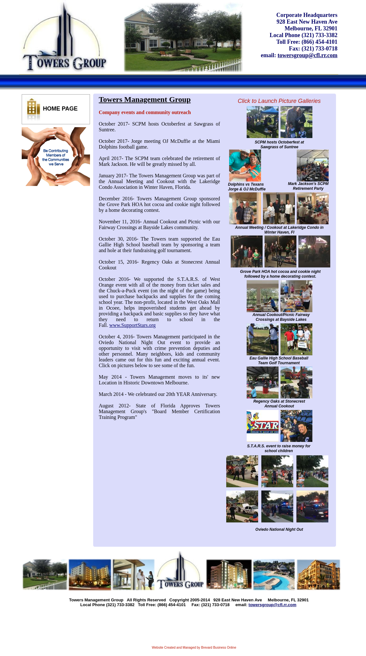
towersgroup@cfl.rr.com (308, 55)
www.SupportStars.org (132, 325)
